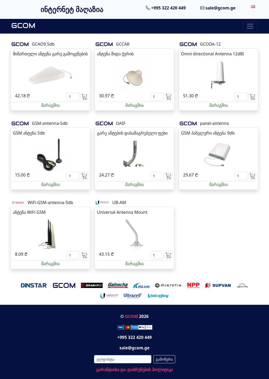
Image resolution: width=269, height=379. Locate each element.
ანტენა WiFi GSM (29, 212)
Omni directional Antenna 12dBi (212, 54)
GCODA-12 (210, 44)
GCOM (131, 316)
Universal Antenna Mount (122, 212)
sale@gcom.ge (218, 8)
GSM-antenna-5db (50, 123)
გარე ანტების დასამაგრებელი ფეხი (132, 133)
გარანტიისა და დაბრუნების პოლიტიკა (134, 369)
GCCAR (123, 44)
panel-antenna (214, 123)
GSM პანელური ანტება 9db (208, 133)
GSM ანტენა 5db (29, 133)
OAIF (120, 123)
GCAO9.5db (43, 44)
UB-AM (119, 202)
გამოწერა (164, 359)
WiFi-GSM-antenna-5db (50, 202)
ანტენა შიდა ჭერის (115, 54)
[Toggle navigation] (250, 26)
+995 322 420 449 (166, 8)
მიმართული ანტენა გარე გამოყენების (50, 54)
